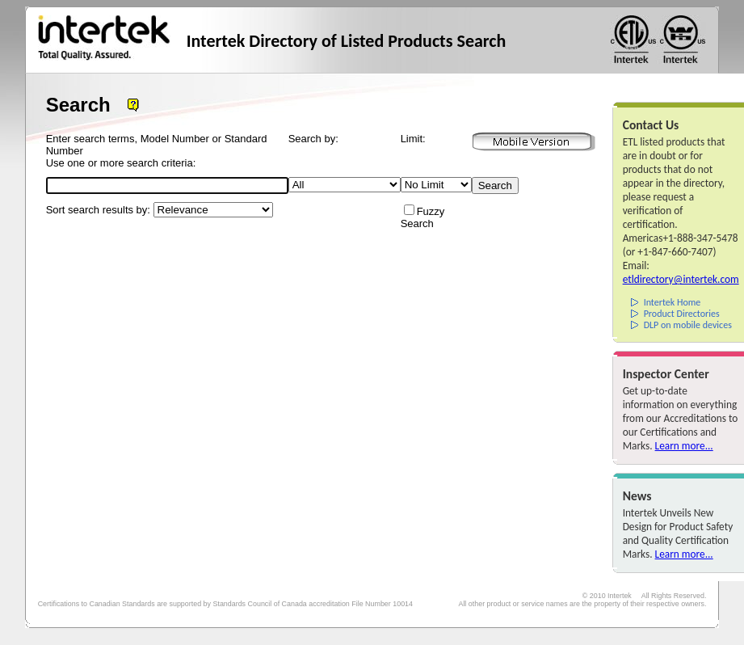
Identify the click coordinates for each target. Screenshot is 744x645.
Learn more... (684, 446)
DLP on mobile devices (688, 325)
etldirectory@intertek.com (681, 279)
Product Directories (682, 313)
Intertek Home (672, 302)
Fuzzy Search (423, 217)
